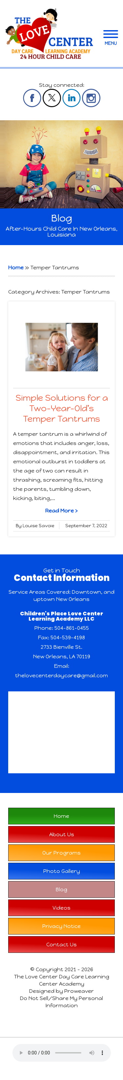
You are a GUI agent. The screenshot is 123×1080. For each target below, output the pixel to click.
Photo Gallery (61, 871)
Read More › (61, 511)
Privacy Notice (61, 926)
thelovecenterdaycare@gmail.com (61, 675)
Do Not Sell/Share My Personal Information (61, 1002)
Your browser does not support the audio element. (61, 1053)
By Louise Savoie (35, 526)
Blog (61, 889)
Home (16, 267)
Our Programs (61, 853)
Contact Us (61, 944)
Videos (61, 908)
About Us (61, 834)
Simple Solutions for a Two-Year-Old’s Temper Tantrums (61, 408)
